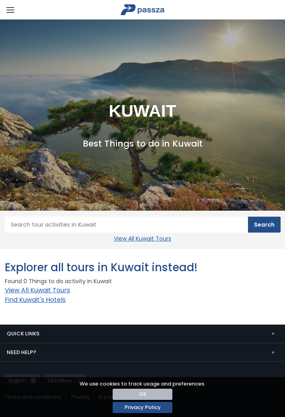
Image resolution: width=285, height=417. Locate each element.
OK (142, 394)
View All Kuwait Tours (142, 239)
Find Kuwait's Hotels (35, 299)
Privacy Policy (143, 407)
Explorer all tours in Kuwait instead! (101, 267)
